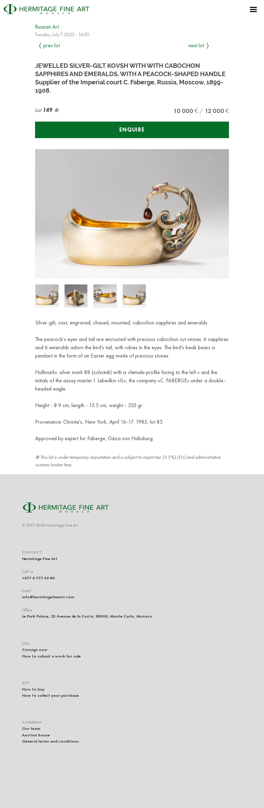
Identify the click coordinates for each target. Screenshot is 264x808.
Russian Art (47, 26)
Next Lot (196, 45)
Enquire (132, 129)
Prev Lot (51, 45)
